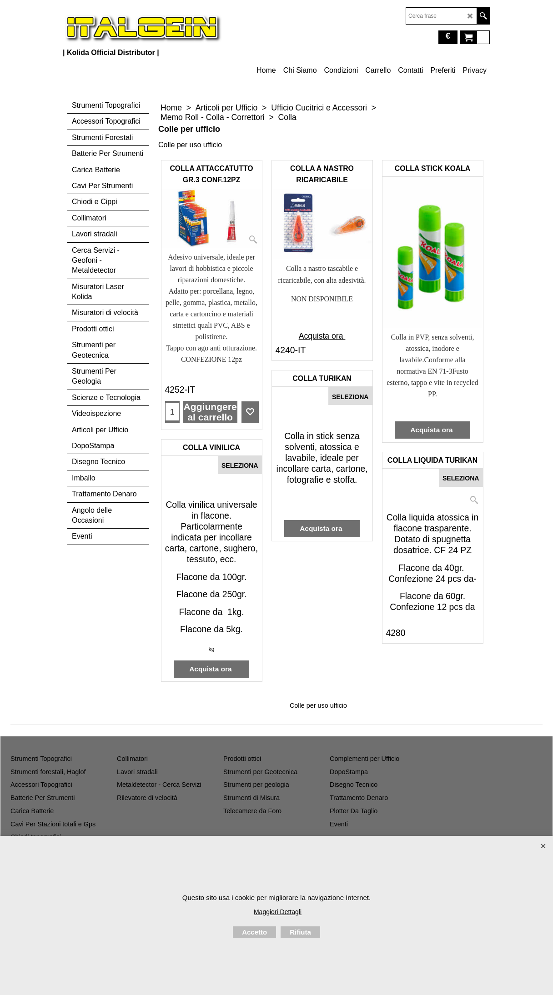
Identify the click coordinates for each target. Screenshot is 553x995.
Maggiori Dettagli (278, 911)
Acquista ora (322, 335)
